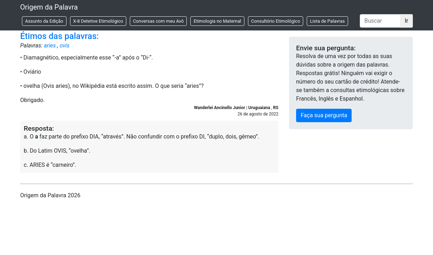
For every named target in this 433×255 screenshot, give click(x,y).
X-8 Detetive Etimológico (98, 21)
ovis (65, 45)
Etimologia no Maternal (217, 21)
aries (50, 45)
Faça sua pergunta (324, 115)
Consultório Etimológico (275, 21)
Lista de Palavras (327, 21)
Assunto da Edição (44, 21)
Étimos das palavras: (59, 36)
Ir (406, 20)
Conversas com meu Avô (158, 21)
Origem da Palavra (49, 7)
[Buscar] (380, 21)
